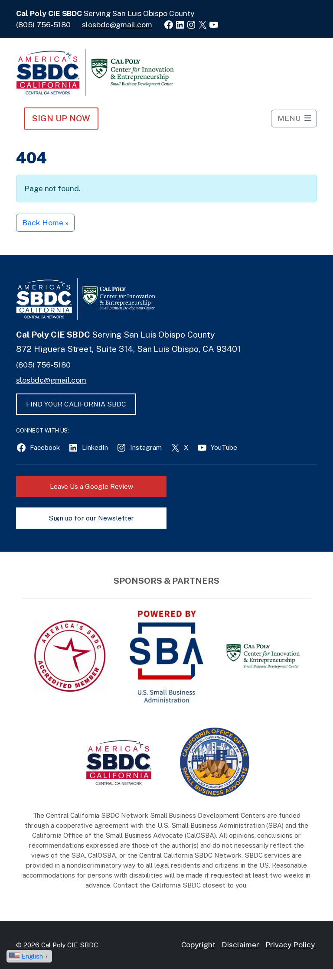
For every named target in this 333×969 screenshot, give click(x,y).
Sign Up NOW (61, 118)
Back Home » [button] (45, 222)
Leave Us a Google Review (91, 486)
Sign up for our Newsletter (91, 518)
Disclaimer (240, 944)
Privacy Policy (290, 944)
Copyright (198, 944)
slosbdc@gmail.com (117, 24)
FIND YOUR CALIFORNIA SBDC (76, 404)
